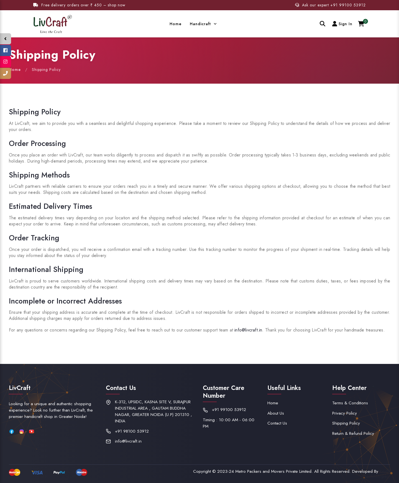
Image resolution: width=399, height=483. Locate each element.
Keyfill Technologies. (377, 473)
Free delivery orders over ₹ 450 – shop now (79, 5)
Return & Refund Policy (353, 433)
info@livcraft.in (248, 330)
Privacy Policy (344, 413)
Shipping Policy (346, 423)
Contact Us (277, 423)
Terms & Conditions (350, 403)
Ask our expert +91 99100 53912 (330, 5)
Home (175, 24)
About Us (275, 413)
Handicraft (201, 24)
